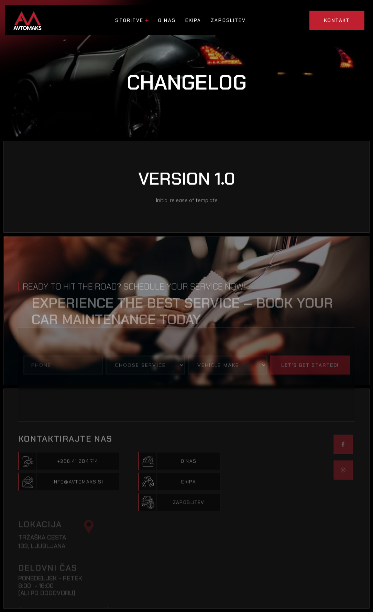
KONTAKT (337, 20)
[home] (28, 20)
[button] (131, 20)
